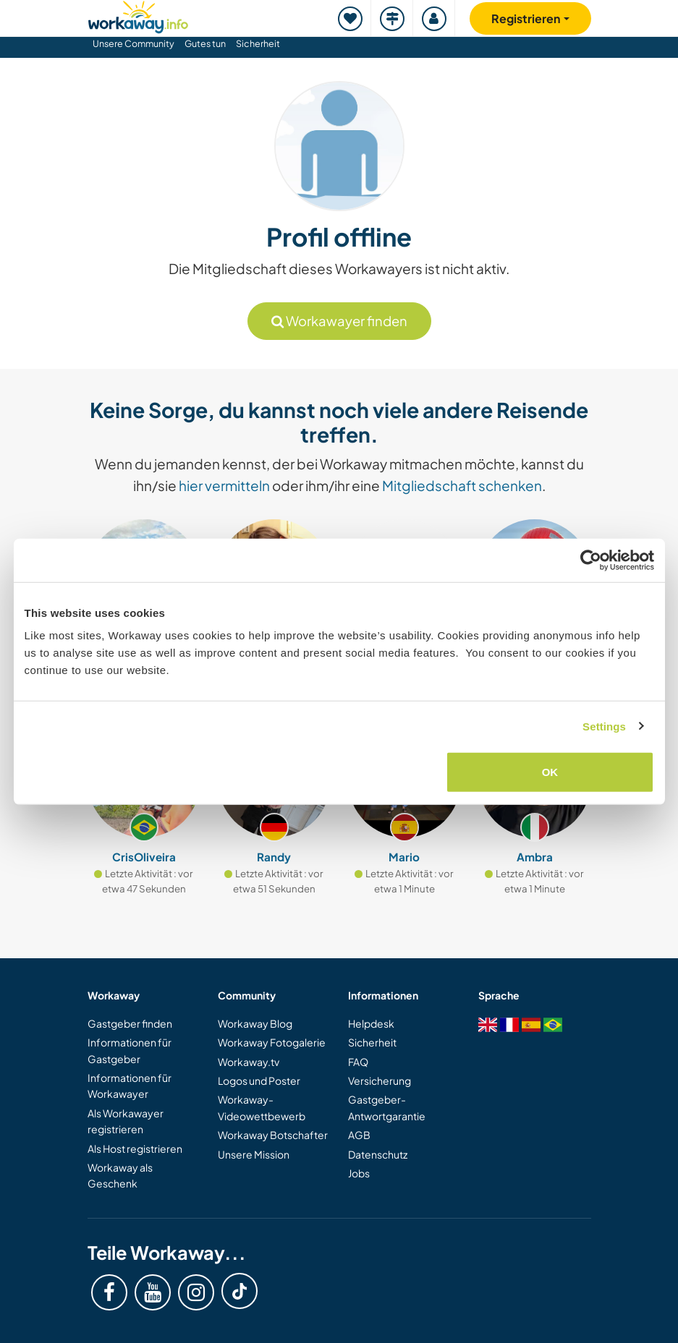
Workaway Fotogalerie (272, 1042)
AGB (359, 1134)
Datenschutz (377, 1154)
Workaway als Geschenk (120, 1175)
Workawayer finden (339, 320)
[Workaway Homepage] (138, 15)
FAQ (358, 1061)
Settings (604, 726)
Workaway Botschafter (273, 1134)
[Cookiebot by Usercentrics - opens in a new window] (590, 560)
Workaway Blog (255, 1023)
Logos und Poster (259, 1080)
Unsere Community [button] (133, 43)
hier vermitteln (224, 485)
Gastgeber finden (130, 1023)
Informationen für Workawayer (129, 1085)
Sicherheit (258, 43)
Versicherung (379, 1080)
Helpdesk (371, 1023)
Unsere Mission (253, 1154)
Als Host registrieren (135, 1148)
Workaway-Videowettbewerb (261, 1107)
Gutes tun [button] (205, 43)
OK (550, 772)
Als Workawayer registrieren (126, 1121)
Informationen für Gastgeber (129, 1050)
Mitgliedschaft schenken (462, 485)
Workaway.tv (248, 1061)
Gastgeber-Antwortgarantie (386, 1107)
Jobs (359, 1173)
